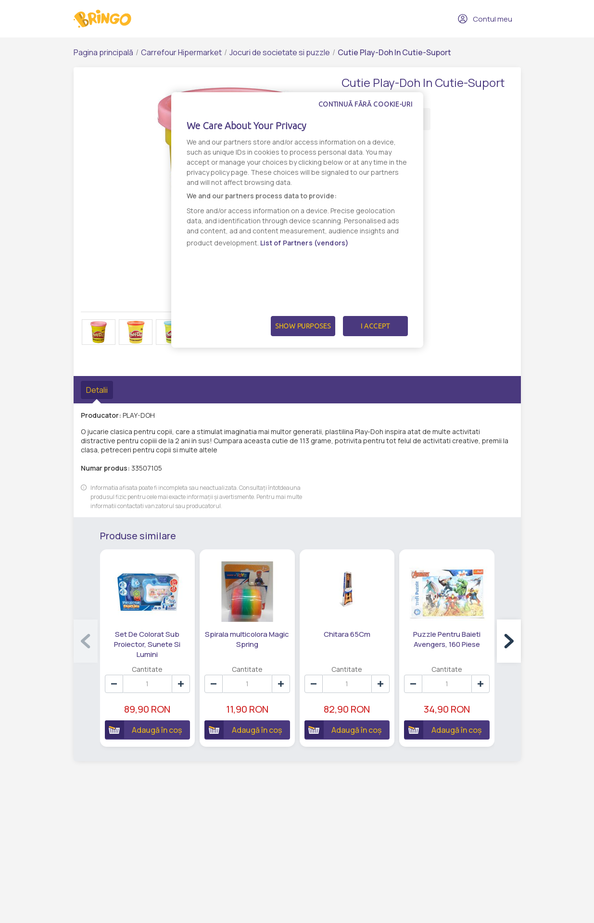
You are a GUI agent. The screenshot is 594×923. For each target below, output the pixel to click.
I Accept (375, 326)
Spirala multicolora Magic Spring (247, 639)
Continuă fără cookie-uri (365, 104)
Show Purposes (303, 326)
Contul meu (484, 18)
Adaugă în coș (143, 729)
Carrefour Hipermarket (181, 52)
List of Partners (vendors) (304, 242)
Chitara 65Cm (347, 634)
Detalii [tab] (97, 390)
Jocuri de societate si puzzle (279, 52)
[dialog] (297, 220)
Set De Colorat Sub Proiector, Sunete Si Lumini (147, 644)
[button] (509, 641)
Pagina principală (103, 52)
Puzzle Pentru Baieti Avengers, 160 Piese (446, 639)
